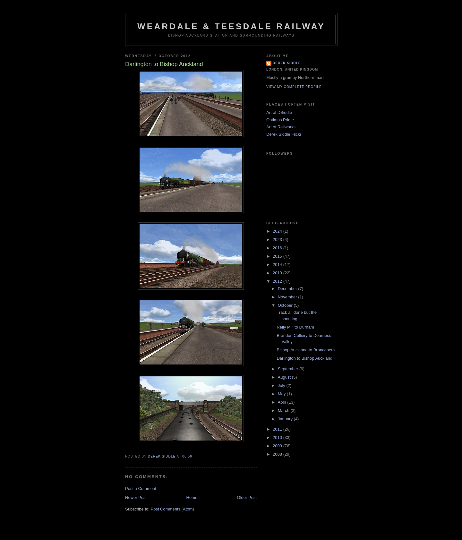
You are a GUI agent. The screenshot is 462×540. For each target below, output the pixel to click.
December (288, 288)
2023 (278, 239)
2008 (278, 454)
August (285, 377)
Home (192, 497)
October (286, 305)
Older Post (247, 497)
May (282, 393)
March (284, 410)
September (288, 368)
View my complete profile (294, 87)
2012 (278, 281)
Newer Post (136, 497)
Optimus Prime (280, 119)
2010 (278, 437)
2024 (278, 231)
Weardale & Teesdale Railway (231, 26)
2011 (278, 429)
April (282, 402)
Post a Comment (140, 488)
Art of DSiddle (279, 112)
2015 (278, 256)
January (286, 418)
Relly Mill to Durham (295, 327)
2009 (278, 445)
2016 (278, 247)
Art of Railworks (280, 126)
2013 (278, 272)
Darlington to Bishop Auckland (304, 358)
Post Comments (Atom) (172, 509)
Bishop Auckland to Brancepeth (306, 349)
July (282, 385)
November (288, 297)
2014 (278, 264)
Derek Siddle (287, 63)
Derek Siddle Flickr (283, 134)
